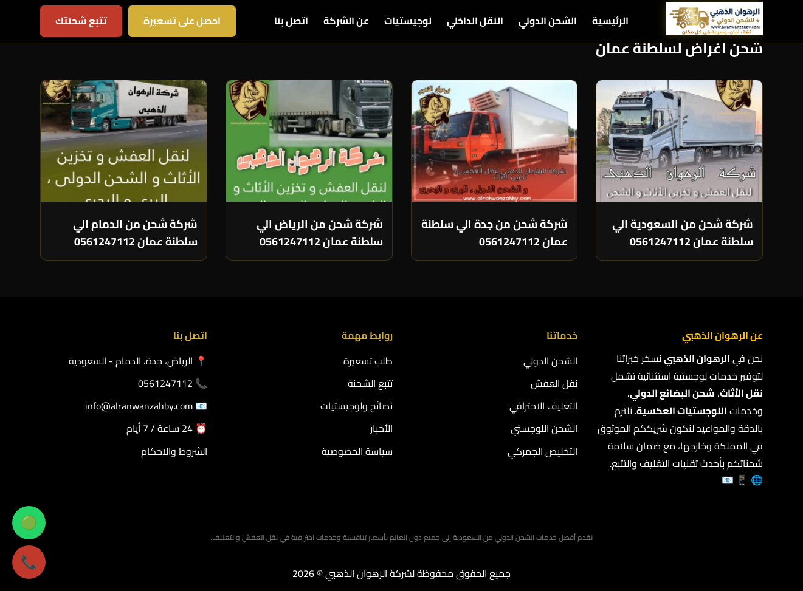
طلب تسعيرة (368, 361)
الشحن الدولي (548, 21)
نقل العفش (554, 383)
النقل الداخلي (475, 21)
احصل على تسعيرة (182, 21)
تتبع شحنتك (81, 21)
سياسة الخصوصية (357, 451)
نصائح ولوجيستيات (356, 406)
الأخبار (381, 428)
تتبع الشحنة (370, 383)
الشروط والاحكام (174, 451)
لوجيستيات (408, 21)
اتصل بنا (291, 21)
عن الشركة (346, 21)
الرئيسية (610, 21)
